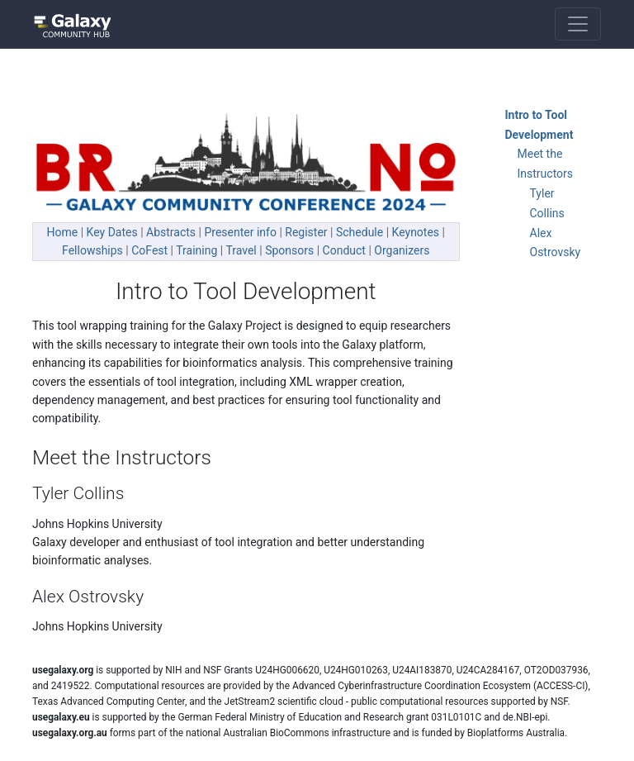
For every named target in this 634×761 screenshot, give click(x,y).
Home (62, 232)
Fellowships (92, 250)
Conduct (344, 250)
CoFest (149, 250)
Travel (240, 250)
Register (306, 232)
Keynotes (416, 232)
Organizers (401, 250)
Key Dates (112, 232)
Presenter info (240, 232)
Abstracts (171, 232)
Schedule (359, 232)
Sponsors (289, 250)
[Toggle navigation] (578, 23)
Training (196, 250)
